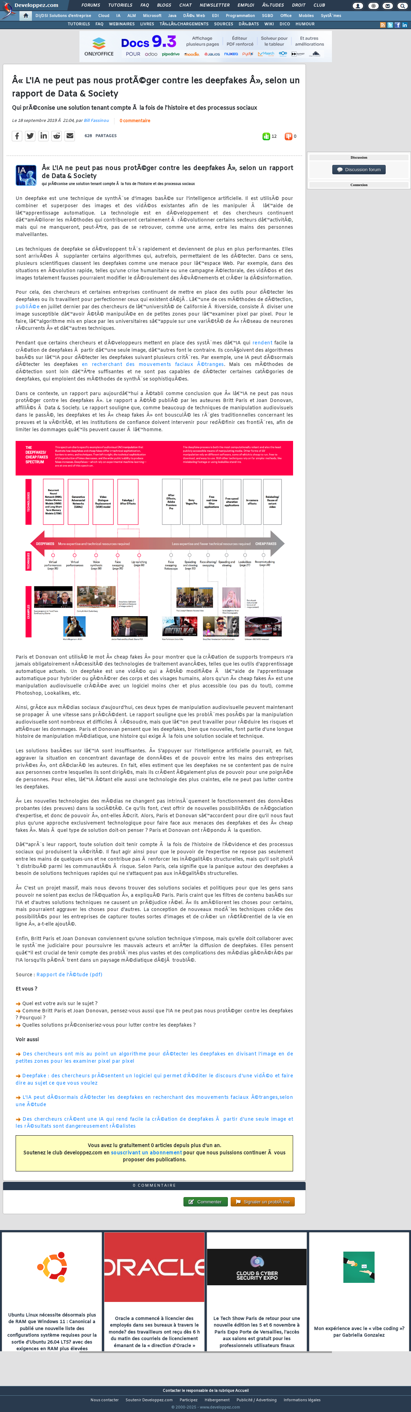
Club (319, 5)
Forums (91, 5)
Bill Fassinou (96, 125)
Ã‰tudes (273, 5)
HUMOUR (305, 24)
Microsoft (152, 16)
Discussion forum (359, 170)
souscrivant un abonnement (146, 1157)
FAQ (144, 5)
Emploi (246, 5)
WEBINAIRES (122, 24)
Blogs (164, 5)
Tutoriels (120, 5)
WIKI (269, 24)
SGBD (267, 16)
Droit (298, 5)
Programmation (240, 16)
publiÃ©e (28, 311)
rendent (262, 347)
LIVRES (147, 24)
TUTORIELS (79, 24)
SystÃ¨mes (331, 16)
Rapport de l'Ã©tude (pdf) (69, 979)
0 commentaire (135, 125)
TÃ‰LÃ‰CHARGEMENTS (184, 24)
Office (286, 16)
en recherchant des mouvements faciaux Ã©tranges (153, 369)
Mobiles (306, 16)
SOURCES (223, 24)
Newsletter (214, 5)
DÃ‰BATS (249, 24)
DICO (285, 24)
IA (118, 16)
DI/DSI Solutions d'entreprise (63, 16)
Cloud (103, 16)
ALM (131, 16)
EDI (215, 16)
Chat (185, 5)
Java (172, 16)
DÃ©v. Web (194, 16)
